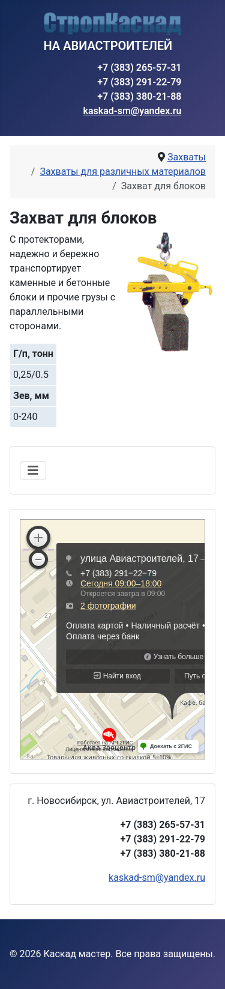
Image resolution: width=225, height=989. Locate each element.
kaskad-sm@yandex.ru (132, 111)
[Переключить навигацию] (33, 470)
